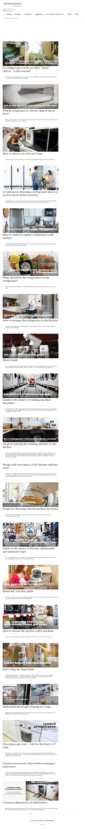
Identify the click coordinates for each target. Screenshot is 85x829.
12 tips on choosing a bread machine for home (30, 508)
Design (9, 14)
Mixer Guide (10, 360)
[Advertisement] (30, 28)
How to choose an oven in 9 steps (23, 153)
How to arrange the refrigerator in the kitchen (30, 320)
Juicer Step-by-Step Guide (18, 669)
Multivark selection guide (18, 591)
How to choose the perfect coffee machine (28, 631)
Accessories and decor (55, 14)
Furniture (28, 14)
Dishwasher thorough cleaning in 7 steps (27, 706)
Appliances (39, 14)
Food (77, 14)
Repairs (18, 14)
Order (69, 14)
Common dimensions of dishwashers (25, 802)
